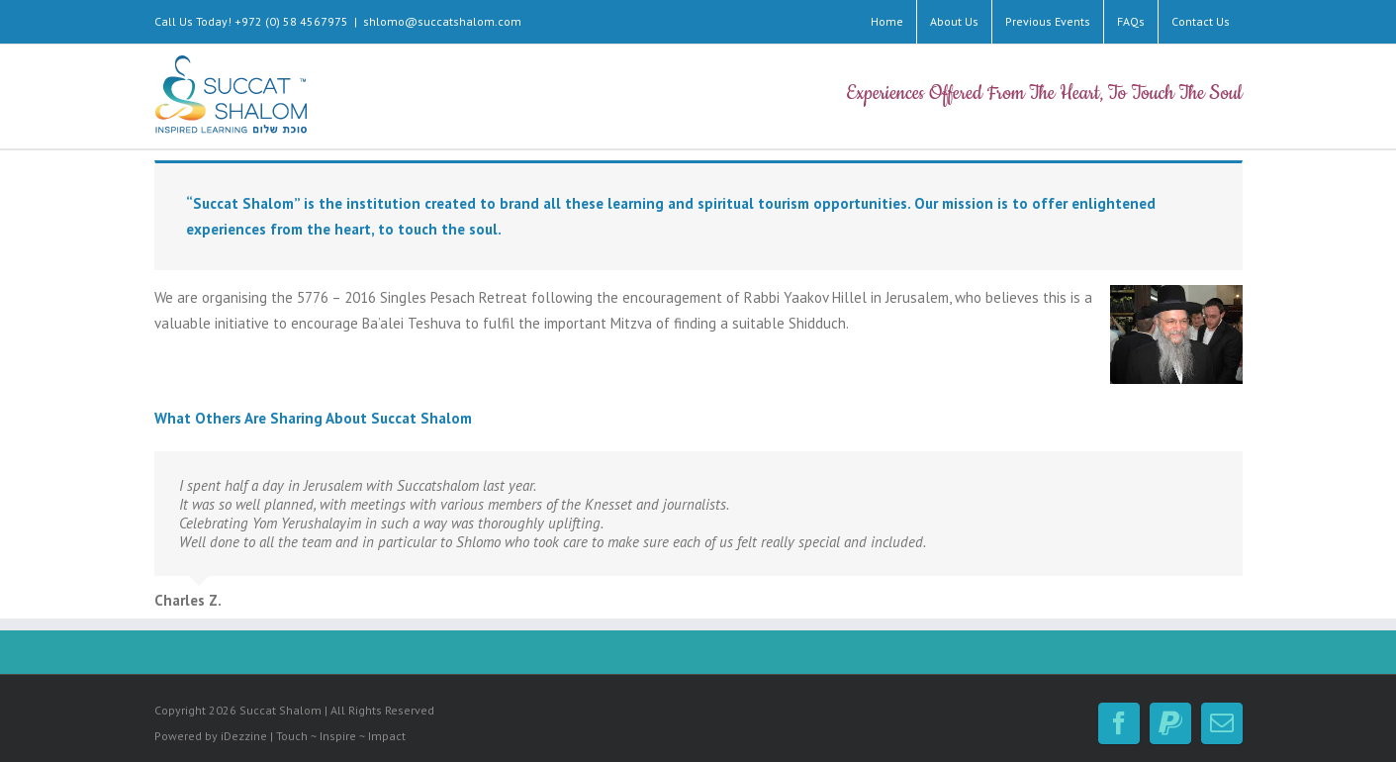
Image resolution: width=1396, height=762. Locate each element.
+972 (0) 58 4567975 (291, 21)
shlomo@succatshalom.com (442, 21)
